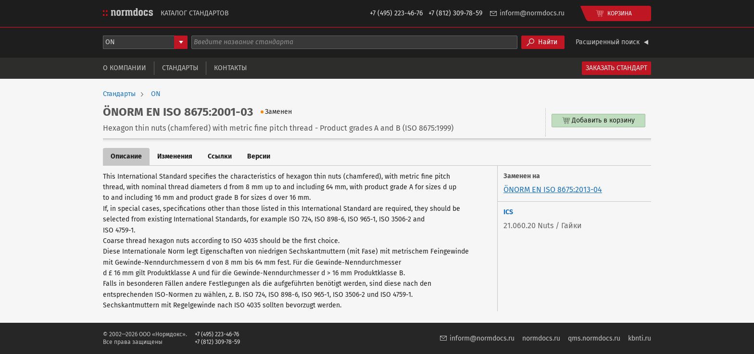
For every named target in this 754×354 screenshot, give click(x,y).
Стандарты (180, 68)
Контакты (230, 68)
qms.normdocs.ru (594, 338)
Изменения (174, 156)
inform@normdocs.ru (532, 13)
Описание (126, 156)
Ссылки (220, 156)
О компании (124, 68)
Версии (258, 156)
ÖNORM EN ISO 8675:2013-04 (552, 189)
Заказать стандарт (616, 68)
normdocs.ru (541, 338)
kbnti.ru (639, 338)
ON (156, 94)
